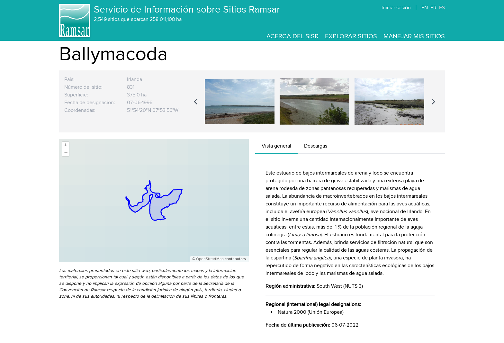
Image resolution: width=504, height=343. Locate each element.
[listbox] (314, 101)
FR (433, 8)
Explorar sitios (351, 36)
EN (424, 8)
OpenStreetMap (210, 259)
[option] (239, 101)
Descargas (315, 146)
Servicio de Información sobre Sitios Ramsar (187, 9)
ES (442, 8)
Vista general (276, 146)
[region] (314, 101)
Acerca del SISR (292, 36)
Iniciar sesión (396, 8)
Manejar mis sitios (414, 36)
